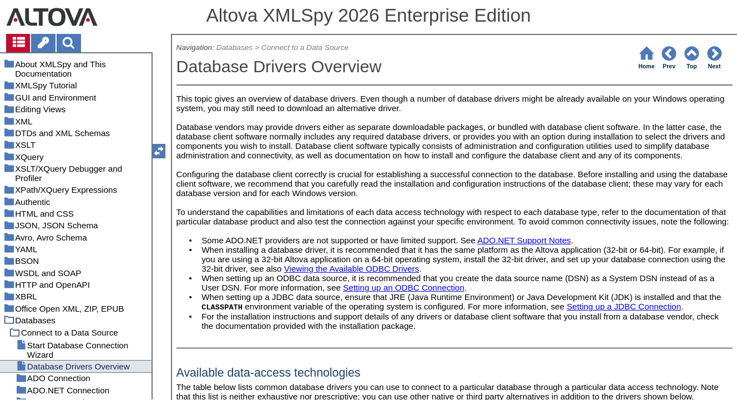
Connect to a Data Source (305, 47)
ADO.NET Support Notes (524, 240)
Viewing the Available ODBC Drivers (351, 268)
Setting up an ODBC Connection (404, 287)
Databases (234, 47)
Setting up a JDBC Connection (624, 306)
